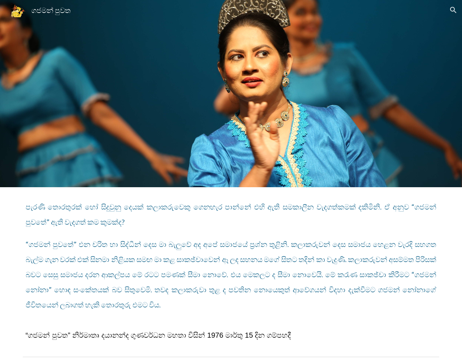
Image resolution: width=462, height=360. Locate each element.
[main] (231, 270)
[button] (453, 10)
